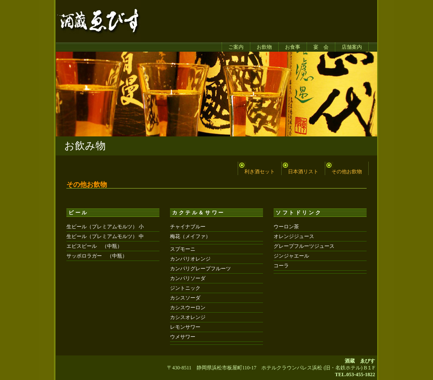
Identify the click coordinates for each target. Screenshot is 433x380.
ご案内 (236, 47)
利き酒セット (259, 172)
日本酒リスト (303, 172)
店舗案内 (352, 47)
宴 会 (321, 47)
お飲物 (264, 47)
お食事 (292, 47)
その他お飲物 (347, 172)
